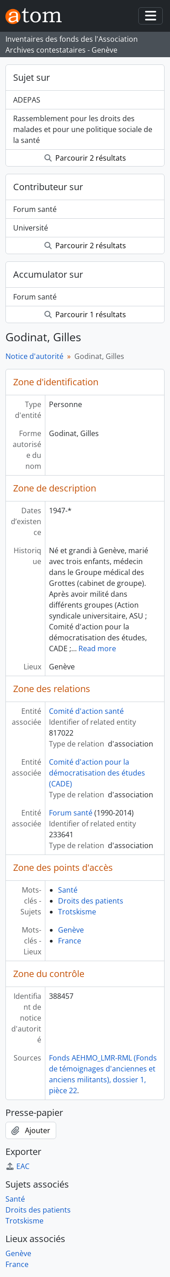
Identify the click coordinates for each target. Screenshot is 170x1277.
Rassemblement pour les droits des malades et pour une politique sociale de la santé (82, 129)
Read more (97, 648)
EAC (17, 1166)
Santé (68, 890)
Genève (71, 930)
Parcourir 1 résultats (85, 314)
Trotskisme (77, 912)
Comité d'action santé (86, 711)
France (69, 941)
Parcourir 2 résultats (85, 158)
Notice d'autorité (34, 356)
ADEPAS (26, 100)
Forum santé (35, 209)
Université (30, 228)
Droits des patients (90, 901)
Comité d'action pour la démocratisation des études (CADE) (97, 773)
